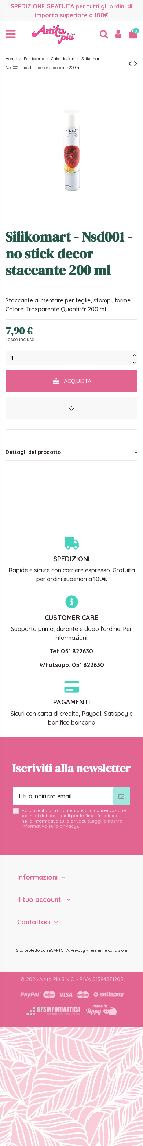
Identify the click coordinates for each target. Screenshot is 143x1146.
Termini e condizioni (108, 950)
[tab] (72, 453)
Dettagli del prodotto (72, 452)
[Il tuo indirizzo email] (63, 796)
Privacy (78, 950)
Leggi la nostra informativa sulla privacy (72, 823)
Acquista (71, 381)
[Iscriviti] (121, 796)
